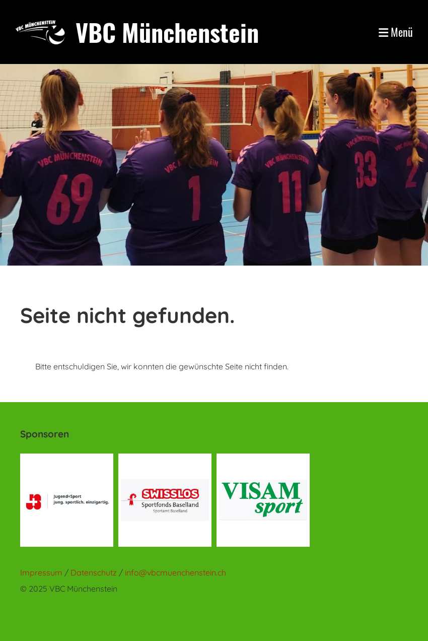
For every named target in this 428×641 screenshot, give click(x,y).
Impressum (41, 572)
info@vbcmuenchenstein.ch (175, 572)
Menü (396, 32)
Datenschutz (94, 572)
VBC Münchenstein (167, 32)
